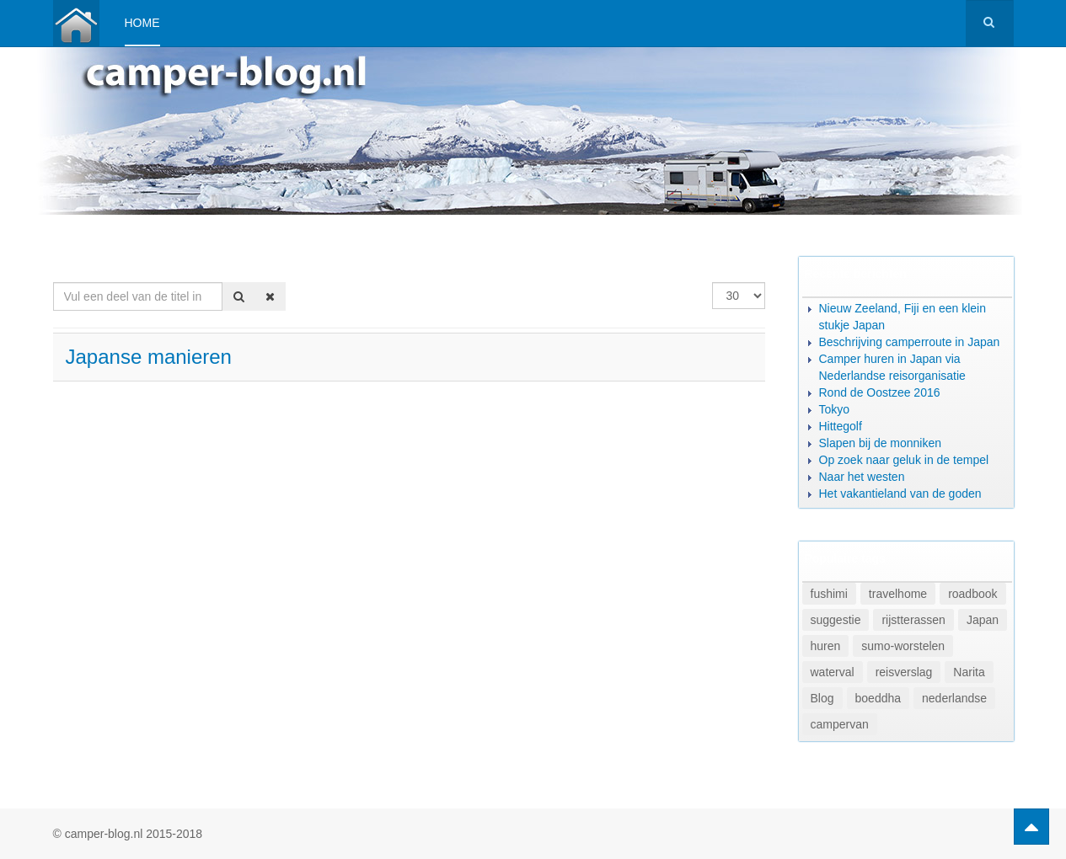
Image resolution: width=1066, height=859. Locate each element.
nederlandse (954, 698)
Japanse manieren (149, 356)
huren (826, 646)
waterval (832, 672)
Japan (983, 620)
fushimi (829, 593)
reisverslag (904, 672)
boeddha (878, 698)
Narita (968, 672)
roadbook (972, 593)
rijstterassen (913, 620)
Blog (822, 698)
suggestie (836, 620)
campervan (840, 724)
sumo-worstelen (903, 646)
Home (142, 22)
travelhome (898, 593)
